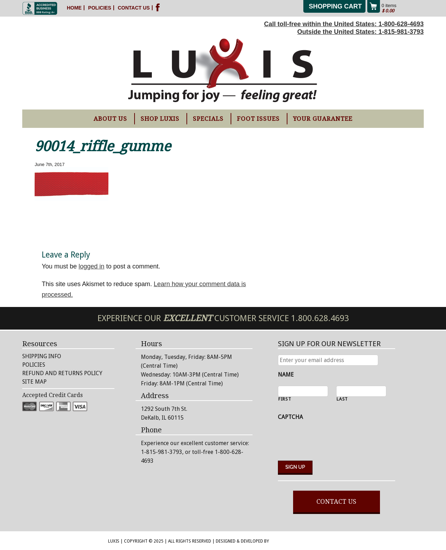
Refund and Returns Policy (62, 373)
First (284, 399)
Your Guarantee (322, 118)
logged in (92, 266)
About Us (110, 118)
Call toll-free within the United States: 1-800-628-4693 (344, 24)
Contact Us (134, 7)
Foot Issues (258, 118)
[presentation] (331, 441)
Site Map (34, 381)
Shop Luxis (160, 118)
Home (74, 7)
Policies (99, 7)
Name (286, 374)
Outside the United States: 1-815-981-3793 (360, 31)
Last (342, 399)
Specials (208, 118)
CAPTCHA (290, 417)
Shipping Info (41, 356)
